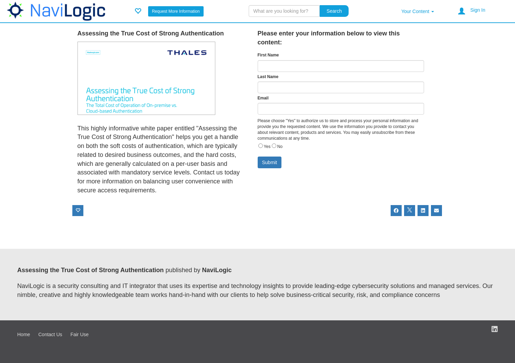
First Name (268, 55)
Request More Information (176, 11)
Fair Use (79, 334)
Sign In (477, 10)
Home (23, 334)
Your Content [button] (417, 11)
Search (334, 11)
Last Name (268, 76)
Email (263, 98)
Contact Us (50, 334)
